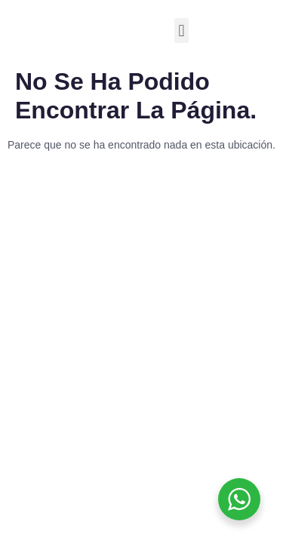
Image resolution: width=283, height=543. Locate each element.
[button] (181, 30)
